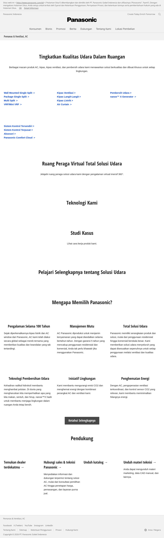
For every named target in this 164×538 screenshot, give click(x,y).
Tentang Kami (9, 530)
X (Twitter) (18, 525)
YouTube (28, 525)
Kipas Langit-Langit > (69, 96)
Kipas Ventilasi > (66, 93)
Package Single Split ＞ (17, 96)
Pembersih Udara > (120, 93)
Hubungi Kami (72, 530)
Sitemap (23, 530)
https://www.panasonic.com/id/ (30, 2)
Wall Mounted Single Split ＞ (19, 93)
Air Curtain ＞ (64, 104)
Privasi (59, 530)
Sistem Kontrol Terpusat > (18, 130)
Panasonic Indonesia (12, 14)
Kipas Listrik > (65, 100)
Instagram (38, 525)
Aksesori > (10, 134)
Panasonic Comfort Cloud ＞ (20, 137)
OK (20, 8)
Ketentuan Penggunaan (41, 530)
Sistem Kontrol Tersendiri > (19, 126)
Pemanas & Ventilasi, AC (14, 518)
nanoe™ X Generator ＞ (123, 96)
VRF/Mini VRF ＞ (13, 104)
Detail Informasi (31, 8)
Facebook (7, 525)
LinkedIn (49, 525)
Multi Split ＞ (11, 100)
